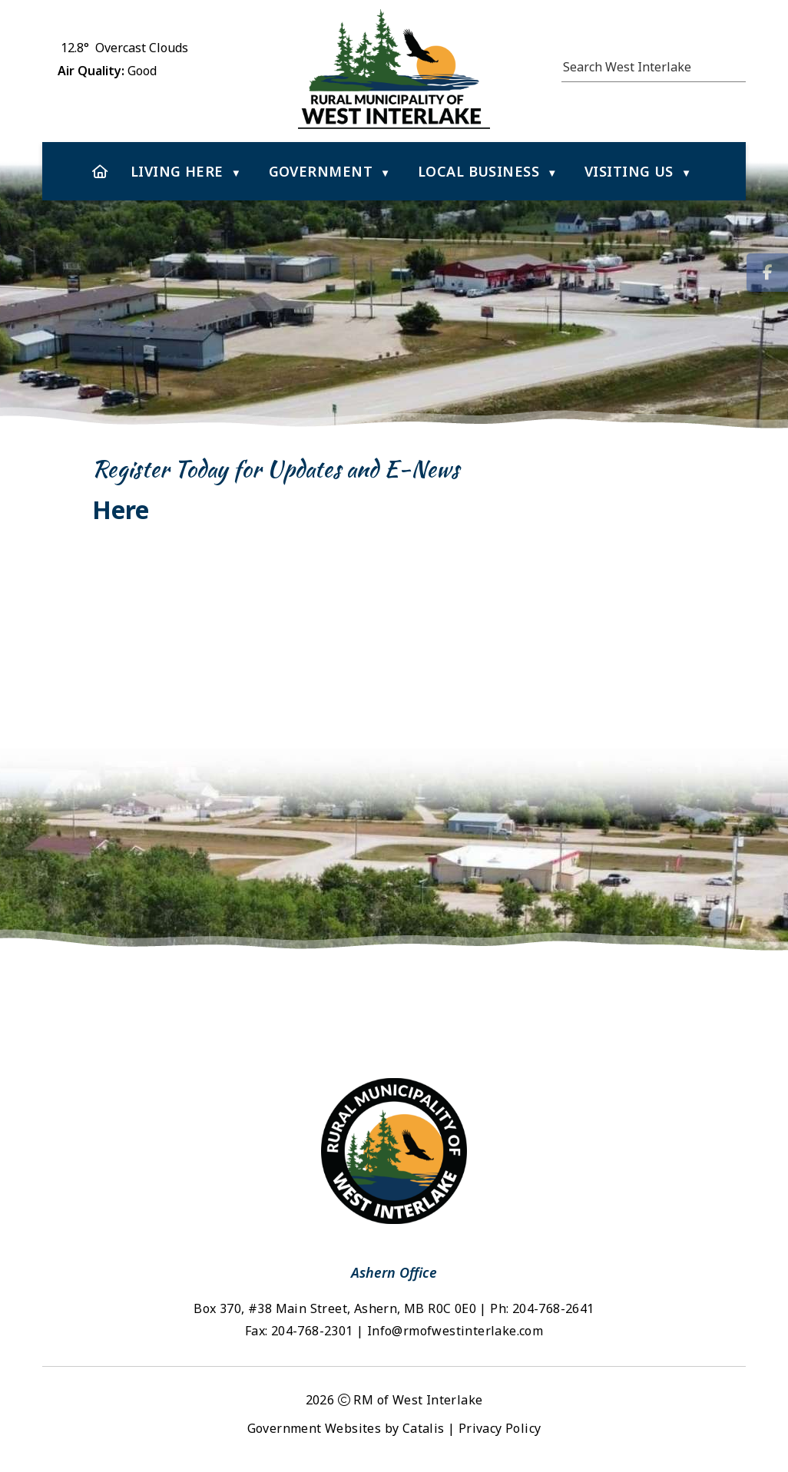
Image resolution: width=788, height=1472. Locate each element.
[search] (646, 67)
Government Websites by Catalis (346, 1428)
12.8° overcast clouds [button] (124, 47)
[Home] (100, 171)
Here (123, 509)
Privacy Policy (500, 1428)
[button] (737, 64)
